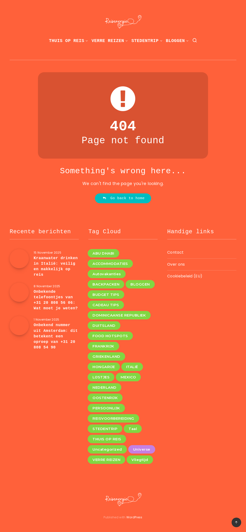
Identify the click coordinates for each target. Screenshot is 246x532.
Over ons (176, 264)
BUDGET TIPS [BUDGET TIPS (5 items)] (105, 294)
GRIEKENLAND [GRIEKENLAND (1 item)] (106, 356)
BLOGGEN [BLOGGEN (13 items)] (140, 284)
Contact (175, 252)
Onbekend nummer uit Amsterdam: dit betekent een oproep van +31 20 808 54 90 (56, 336)
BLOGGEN (175, 40)
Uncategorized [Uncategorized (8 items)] (107, 449)
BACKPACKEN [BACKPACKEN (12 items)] (105, 284)
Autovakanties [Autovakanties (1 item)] (106, 274)
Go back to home (124, 198)
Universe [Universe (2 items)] (141, 449)
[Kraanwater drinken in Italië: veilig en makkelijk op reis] (19, 258)
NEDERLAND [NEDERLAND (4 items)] (104, 387)
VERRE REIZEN (108, 40)
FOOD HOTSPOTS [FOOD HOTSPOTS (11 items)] (110, 336)
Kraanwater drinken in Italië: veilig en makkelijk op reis (56, 266)
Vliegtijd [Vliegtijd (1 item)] (139, 459)
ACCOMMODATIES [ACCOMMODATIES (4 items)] (110, 263)
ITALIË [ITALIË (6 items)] (132, 367)
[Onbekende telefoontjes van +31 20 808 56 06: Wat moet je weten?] (19, 292)
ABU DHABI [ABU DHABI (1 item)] (103, 253)
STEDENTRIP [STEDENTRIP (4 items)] (104, 428)
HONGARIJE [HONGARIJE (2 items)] (103, 367)
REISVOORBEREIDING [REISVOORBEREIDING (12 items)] (113, 418)
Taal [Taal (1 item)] (133, 428)
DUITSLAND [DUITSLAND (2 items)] (104, 325)
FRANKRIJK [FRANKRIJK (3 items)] (103, 346)
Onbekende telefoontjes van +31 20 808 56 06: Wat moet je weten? (56, 300)
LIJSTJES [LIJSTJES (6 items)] (101, 377)
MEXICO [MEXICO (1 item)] (128, 377)
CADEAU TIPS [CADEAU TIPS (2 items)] (105, 305)
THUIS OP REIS (66, 40)
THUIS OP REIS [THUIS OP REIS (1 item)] (106, 439)
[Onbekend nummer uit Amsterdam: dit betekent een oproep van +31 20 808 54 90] (19, 325)
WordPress (134, 517)
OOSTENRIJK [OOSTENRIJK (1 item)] (105, 397)
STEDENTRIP (145, 40)
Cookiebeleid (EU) (184, 276)
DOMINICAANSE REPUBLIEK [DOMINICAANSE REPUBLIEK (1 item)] (119, 315)
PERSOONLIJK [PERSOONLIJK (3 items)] (106, 408)
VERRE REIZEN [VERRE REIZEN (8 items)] (106, 459)
